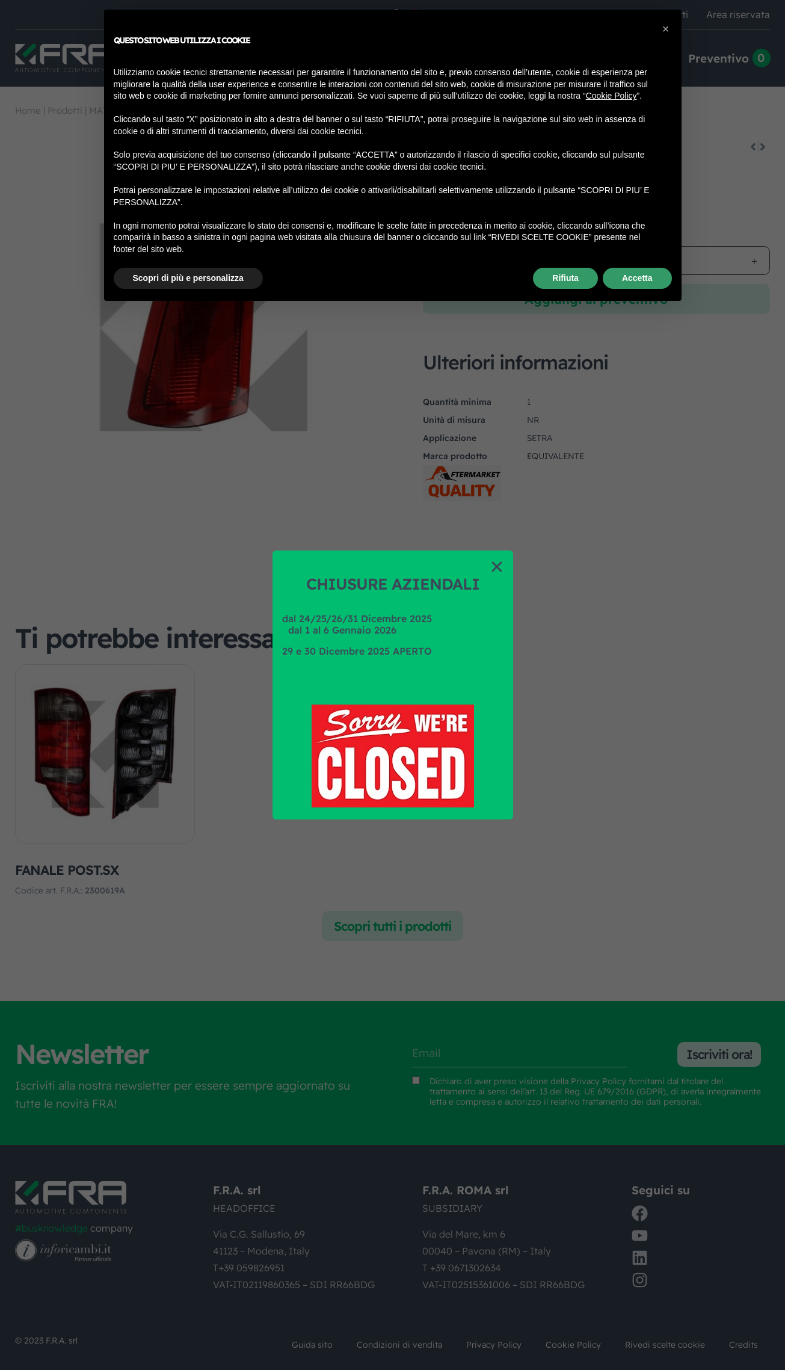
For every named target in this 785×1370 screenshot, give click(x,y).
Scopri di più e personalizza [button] (188, 278)
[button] (497, 567)
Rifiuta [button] (565, 278)
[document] (392, 685)
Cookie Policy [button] (611, 95)
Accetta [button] (637, 278)
